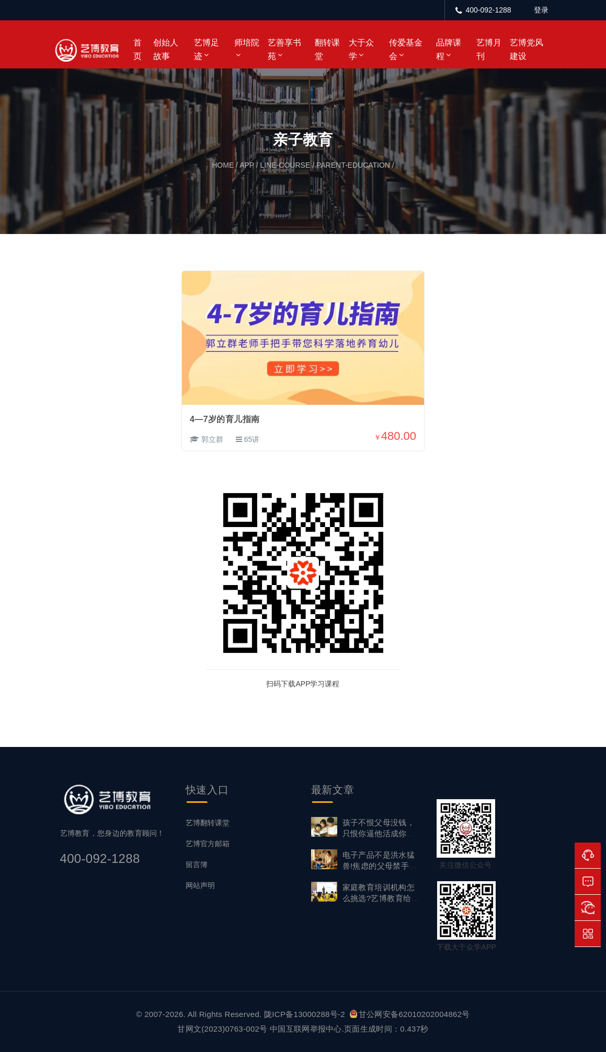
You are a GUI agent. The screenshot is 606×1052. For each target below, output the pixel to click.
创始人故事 (165, 49)
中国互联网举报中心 (306, 1028)
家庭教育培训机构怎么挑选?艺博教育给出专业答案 (380, 898)
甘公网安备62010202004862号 (410, 1014)
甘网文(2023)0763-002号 (222, 1028)
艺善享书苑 (284, 49)
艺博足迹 (206, 49)
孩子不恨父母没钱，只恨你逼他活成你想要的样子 (378, 833)
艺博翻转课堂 (208, 823)
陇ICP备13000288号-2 (305, 1014)
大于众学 (361, 49)
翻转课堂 (327, 49)
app (246, 165)
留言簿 (197, 864)
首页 (137, 49)
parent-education (353, 165)
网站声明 (200, 885)
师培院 (246, 42)
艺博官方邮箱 (208, 843)
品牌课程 (448, 49)
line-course (285, 165)
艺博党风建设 (526, 49)
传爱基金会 (405, 49)
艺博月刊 (488, 49)
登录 (541, 10)
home (223, 165)
